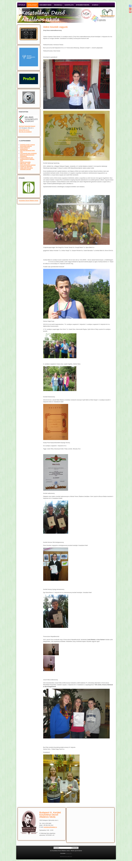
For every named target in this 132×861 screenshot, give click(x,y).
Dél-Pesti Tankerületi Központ (27, 126)
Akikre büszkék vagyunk (55, 27)
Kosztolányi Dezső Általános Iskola (28, 200)
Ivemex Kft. (69, 853)
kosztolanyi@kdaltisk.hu (50, 827)
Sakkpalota (69, 5)
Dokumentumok (46, 5)
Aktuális (21, 5)
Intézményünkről (83, 5)
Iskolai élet (32, 5)
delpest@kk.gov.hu (24, 130)
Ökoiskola (58, 5)
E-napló (95, 5)
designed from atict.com (66, 856)
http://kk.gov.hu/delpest (25, 131)
